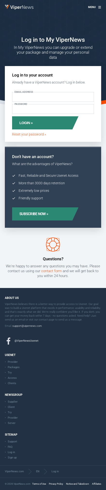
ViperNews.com (14, 471)
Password (21, 104)
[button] (94, 7)
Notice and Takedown (77, 483)
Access (12, 378)
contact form (51, 271)
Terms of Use (39, 483)
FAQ (10, 446)
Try (10, 372)
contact (43, 319)
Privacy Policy (56, 483)
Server (11, 423)
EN (37, 471)
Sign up (12, 457)
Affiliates (96, 483)
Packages (14, 367)
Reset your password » (29, 134)
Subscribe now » (33, 214)
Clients (12, 383)
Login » (26, 123)
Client (11, 407)
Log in (11, 452)
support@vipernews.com (27, 326)
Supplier (13, 401)
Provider (13, 361)
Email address (24, 92)
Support (12, 441)
